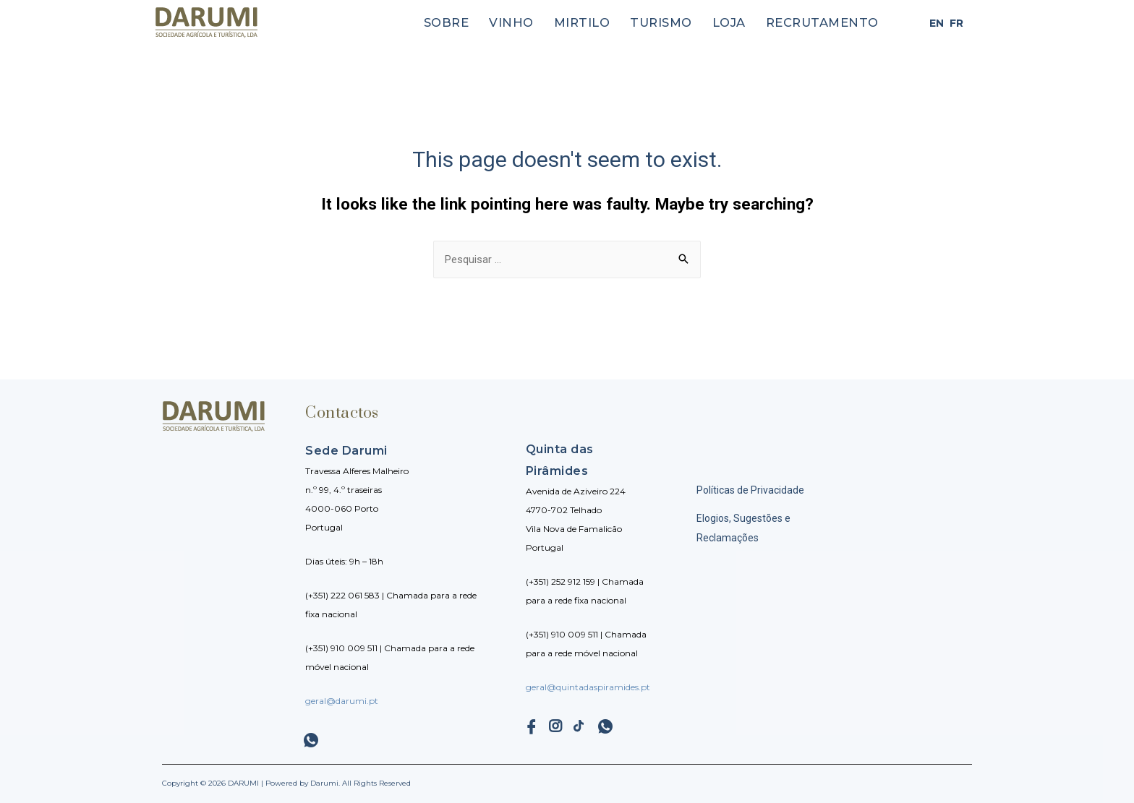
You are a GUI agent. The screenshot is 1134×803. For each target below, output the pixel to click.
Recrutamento (829, 23)
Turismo (682, 23)
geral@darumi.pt (341, 700)
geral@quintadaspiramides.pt (588, 687)
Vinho (545, 23)
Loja (744, 23)
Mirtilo (610, 23)
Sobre (486, 23)
